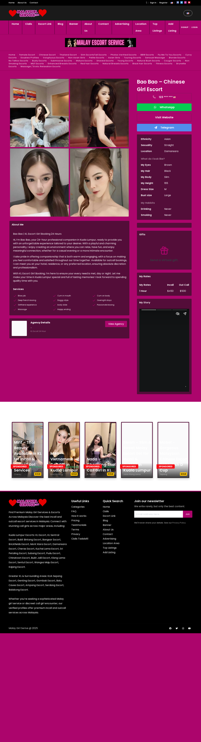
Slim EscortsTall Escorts (94, 54)
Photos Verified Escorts (124, 54)
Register (163, 2)
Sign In (153, 2)
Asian (167, 139)
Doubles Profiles (30, 57)
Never (167, 209)
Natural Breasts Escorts (116, 63)
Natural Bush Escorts (148, 60)
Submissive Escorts (61, 60)
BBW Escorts (147, 54)
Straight (169, 145)
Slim (166, 177)
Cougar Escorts (172, 60)
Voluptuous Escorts (53, 57)
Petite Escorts (96, 57)
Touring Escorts (132, 57)
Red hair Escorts (90, 63)
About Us (22, 2)
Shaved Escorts (105, 60)
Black (167, 171)
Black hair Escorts (142, 63)
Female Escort (27, 54)
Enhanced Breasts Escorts (62, 63)
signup (184, 27)
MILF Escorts (37, 63)
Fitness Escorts (164, 63)
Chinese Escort (47, 54)
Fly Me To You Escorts (169, 54)
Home (12, 2)
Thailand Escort (68, 54)
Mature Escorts (84, 60)
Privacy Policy (179, 522)
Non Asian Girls (76, 57)
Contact (34, 2)
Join (188, 514)
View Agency (116, 324)
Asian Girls (114, 57)
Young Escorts (125, 60)
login (194, 27)
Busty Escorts (39, 60)
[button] (146, 2)
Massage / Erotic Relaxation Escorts (41, 66)
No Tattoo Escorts (18, 60)
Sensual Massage (155, 57)
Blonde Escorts (177, 57)
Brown (168, 165)
